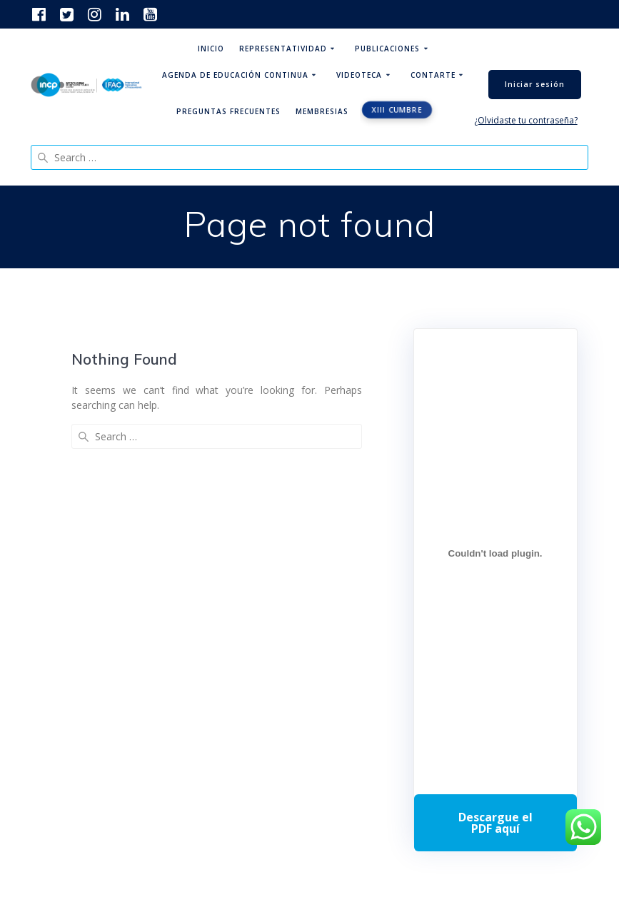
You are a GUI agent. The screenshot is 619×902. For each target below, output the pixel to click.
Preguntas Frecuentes (228, 111)
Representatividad (283, 49)
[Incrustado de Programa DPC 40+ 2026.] (495, 553)
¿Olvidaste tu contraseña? (526, 120)
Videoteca (359, 75)
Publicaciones (387, 49)
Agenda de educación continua (235, 75)
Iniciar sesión (535, 84)
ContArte (433, 75)
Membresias (322, 111)
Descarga (495, 822)
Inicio (211, 49)
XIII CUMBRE (396, 110)
